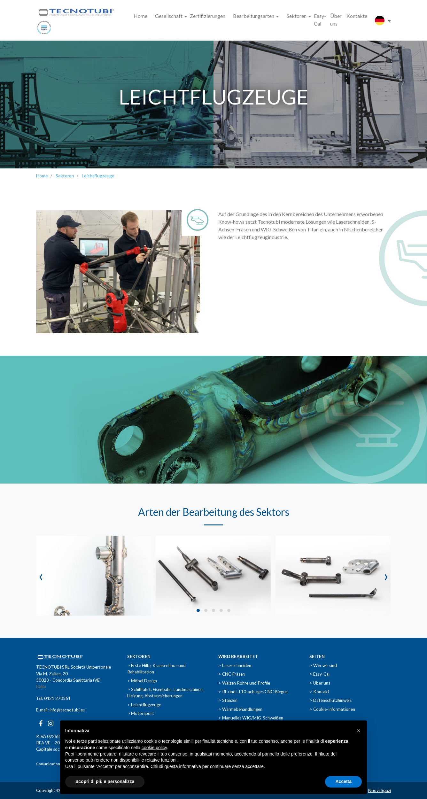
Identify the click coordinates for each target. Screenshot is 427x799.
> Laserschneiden (234, 665)
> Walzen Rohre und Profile (244, 683)
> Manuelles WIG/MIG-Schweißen (250, 717)
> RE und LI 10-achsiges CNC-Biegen (253, 691)
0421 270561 (57, 698)
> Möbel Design (142, 680)
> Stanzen (227, 700)
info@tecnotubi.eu (67, 709)
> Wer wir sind (323, 665)
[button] (198, 610)
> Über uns (319, 683)
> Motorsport (140, 713)
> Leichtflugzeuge (144, 704)
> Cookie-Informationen (332, 709)
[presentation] (41, 576)
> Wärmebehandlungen (240, 709)
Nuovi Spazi (379, 790)
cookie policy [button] (154, 759)
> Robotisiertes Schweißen (244, 726)
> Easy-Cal (319, 674)
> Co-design (138, 722)
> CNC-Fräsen (231, 674)
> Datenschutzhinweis (330, 700)
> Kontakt (319, 691)
